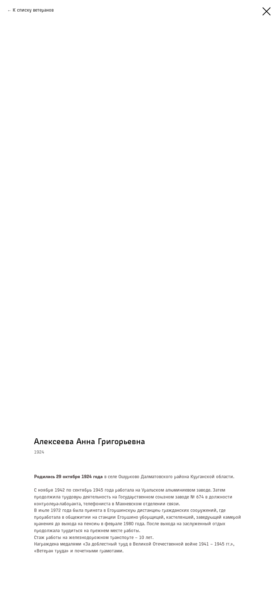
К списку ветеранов (33, 10)
